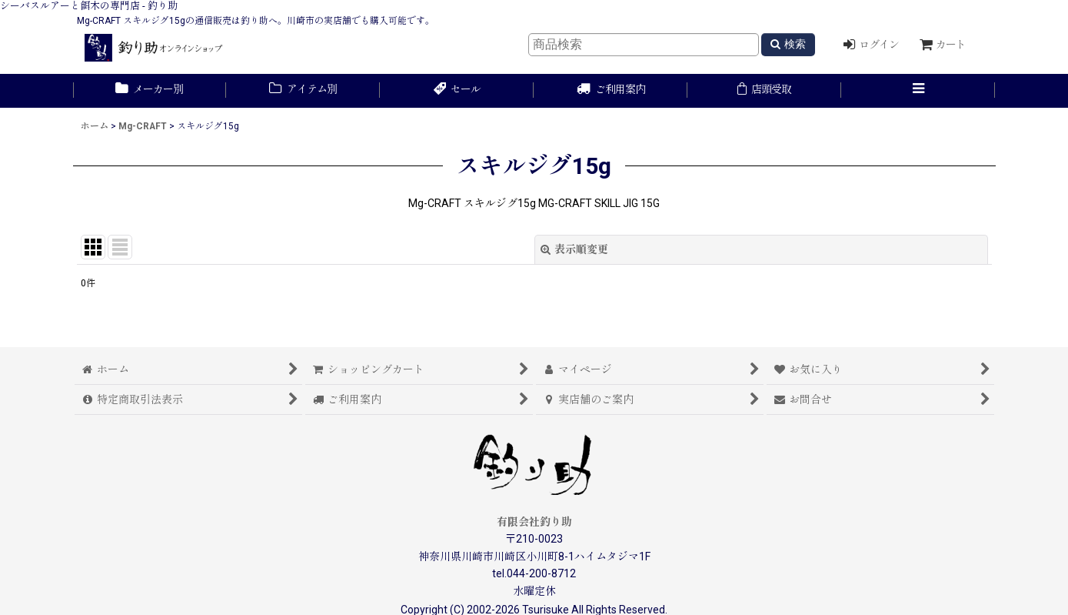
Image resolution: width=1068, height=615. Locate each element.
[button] (918, 91)
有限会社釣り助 (534, 522)
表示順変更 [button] (574, 249)
